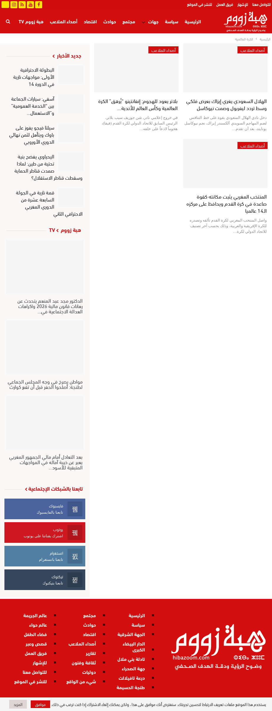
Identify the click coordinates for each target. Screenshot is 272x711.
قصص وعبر (36, 643)
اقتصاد (90, 21)
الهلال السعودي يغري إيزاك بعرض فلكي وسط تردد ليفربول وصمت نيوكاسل (226, 104)
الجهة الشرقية (131, 634)
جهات (153, 21)
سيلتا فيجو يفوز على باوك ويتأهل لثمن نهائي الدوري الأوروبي (31, 134)
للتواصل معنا (261, 4)
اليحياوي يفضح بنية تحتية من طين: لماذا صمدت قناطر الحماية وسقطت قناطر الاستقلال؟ (48, 166)
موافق (40, 704)
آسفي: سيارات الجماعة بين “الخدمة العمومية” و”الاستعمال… (32, 105)
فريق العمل (224, 4)
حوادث (109, 21)
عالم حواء (38, 624)
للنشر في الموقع (199, 4)
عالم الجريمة (35, 615)
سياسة (171, 21)
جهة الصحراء (133, 668)
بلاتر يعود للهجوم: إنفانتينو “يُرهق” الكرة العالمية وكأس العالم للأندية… (138, 104)
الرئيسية (193, 21)
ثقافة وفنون (84, 662)
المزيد (37, 21)
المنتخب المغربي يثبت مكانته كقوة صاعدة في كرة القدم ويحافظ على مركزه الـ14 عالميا (226, 203)
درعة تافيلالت (132, 677)
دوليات (89, 671)
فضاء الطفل (35, 634)
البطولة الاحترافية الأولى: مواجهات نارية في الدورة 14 (33, 76)
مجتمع (128, 21)
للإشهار (242, 4)
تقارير (91, 652)
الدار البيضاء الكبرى (134, 646)
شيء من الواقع (81, 681)
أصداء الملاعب (63, 21)
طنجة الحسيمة (131, 687)
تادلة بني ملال (131, 658)
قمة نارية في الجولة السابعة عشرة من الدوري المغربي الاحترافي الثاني (49, 202)
